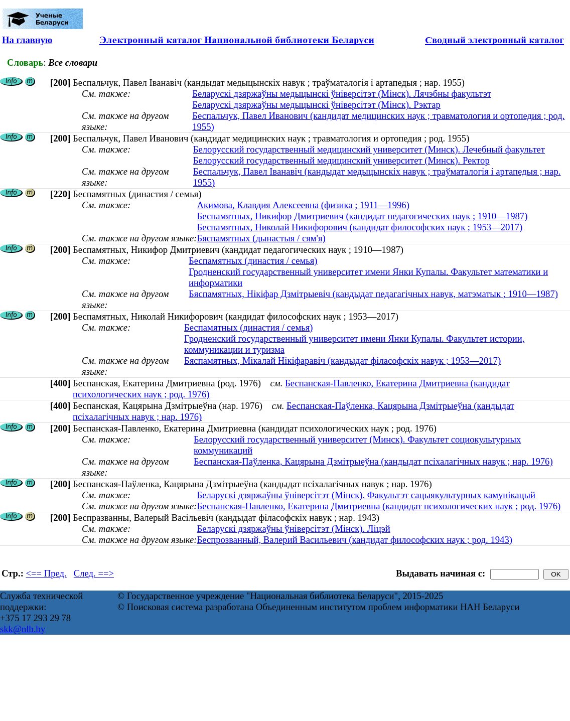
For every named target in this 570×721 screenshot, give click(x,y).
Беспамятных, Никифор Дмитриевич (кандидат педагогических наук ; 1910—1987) (362, 216)
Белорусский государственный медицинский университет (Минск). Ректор (341, 160)
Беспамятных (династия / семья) (253, 260)
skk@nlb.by (22, 629)
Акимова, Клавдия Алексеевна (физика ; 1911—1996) (303, 205)
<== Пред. (46, 573)
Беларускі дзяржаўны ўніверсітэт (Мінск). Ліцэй (293, 528)
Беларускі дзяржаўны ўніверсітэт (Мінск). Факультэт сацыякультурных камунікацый (366, 495)
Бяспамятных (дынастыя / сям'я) (261, 238)
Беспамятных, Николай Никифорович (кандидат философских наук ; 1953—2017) (359, 227)
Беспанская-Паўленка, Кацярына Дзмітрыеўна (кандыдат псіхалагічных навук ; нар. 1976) (373, 461)
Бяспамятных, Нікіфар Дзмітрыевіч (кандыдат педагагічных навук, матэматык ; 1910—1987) (373, 294)
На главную (27, 40)
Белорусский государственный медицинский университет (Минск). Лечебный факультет (369, 149)
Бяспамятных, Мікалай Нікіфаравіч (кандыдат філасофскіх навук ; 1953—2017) (342, 360)
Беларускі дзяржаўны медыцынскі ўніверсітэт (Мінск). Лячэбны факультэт (341, 93)
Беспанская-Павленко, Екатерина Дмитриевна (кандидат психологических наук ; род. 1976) (378, 506)
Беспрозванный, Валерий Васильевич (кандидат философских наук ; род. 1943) (354, 539)
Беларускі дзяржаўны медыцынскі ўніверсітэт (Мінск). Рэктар (316, 104)
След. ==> (94, 573)
